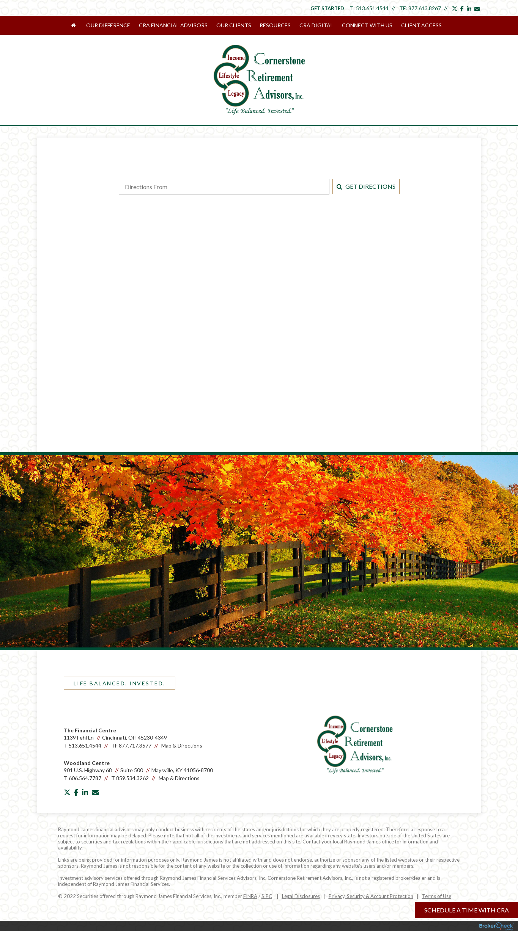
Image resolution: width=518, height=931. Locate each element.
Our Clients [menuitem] (233, 25)
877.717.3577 (135, 744)
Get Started (327, 8)
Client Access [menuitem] (420, 25)
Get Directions (366, 185)
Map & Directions (181, 744)
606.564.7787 (85, 777)
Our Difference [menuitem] (109, 25)
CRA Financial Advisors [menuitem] (173, 25)
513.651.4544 (372, 8)
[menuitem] (78, 25)
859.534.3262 (132, 777)
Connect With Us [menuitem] (366, 25)
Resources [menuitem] (275, 25)
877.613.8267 (424, 8)
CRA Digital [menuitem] (316, 25)
